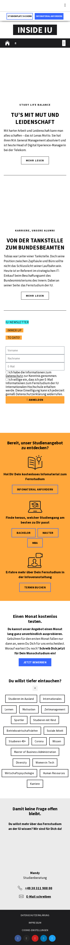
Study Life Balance (35, 104)
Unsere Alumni (43, 230)
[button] (65, 5)
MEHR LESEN (35, 160)
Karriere (22, 230)
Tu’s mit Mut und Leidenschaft (35, 118)
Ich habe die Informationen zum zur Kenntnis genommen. (31, 374)
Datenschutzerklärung (35, 915)
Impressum (35, 922)
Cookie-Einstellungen (35, 930)
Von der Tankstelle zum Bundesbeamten (35, 244)
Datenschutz (14, 376)
